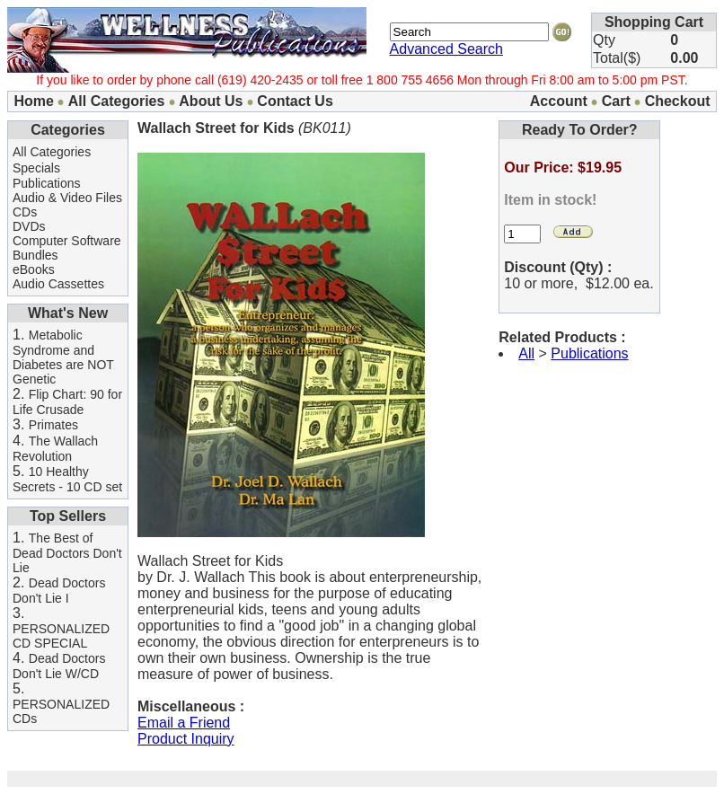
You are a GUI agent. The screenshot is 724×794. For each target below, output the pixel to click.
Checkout (678, 101)
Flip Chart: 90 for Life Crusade (67, 402)
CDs (25, 212)
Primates (53, 425)
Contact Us (294, 101)
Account (558, 101)
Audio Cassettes (58, 284)
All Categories (116, 101)
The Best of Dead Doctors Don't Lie (67, 553)
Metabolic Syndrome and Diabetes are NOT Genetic (63, 357)
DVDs (29, 226)
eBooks (34, 269)
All (526, 353)
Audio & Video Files (67, 197)
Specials (36, 168)
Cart (616, 101)
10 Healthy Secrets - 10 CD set (67, 479)
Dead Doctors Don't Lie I (59, 590)
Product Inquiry (185, 738)
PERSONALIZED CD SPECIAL (61, 636)
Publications (47, 183)
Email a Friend (183, 722)
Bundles (35, 255)
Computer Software (67, 241)
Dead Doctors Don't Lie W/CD (59, 666)
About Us (211, 101)
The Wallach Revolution (55, 448)
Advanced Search (446, 49)
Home (33, 101)
